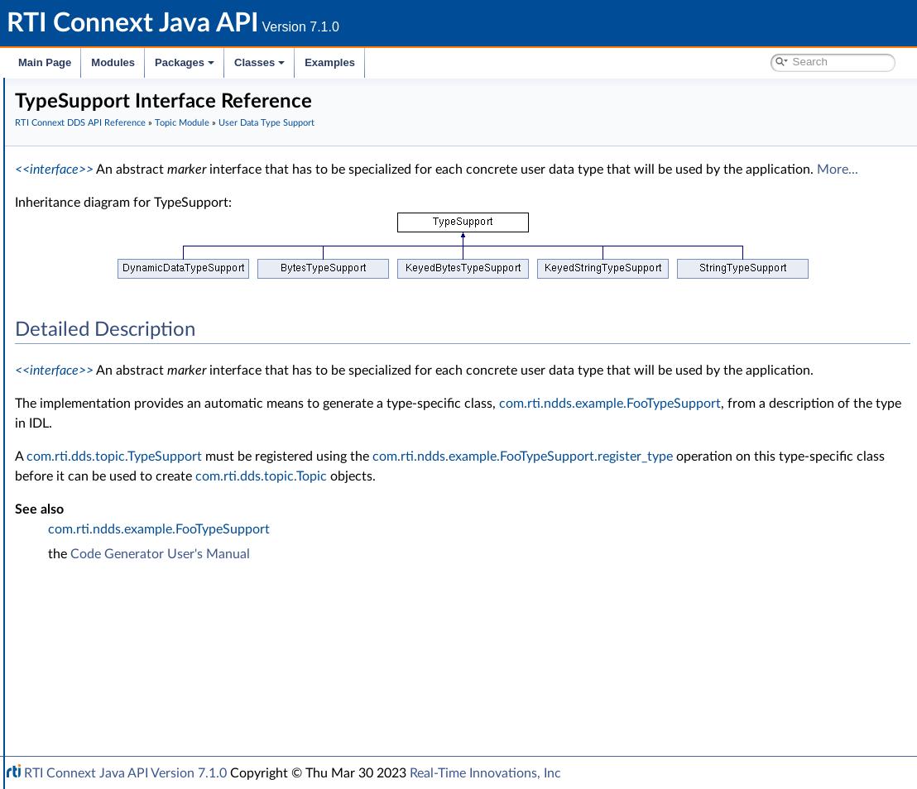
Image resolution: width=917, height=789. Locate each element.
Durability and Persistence (121, 620)
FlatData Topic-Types (121, 256)
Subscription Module (108, 493)
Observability (88, 602)
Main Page (44, 62)
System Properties (101, 638)
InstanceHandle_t (125, 347)
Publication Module (104, 475)
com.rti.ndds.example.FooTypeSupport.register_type (413, 516)
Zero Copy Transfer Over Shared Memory (173, 274)
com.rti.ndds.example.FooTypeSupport (374, 463)
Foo (90, 311)
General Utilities (95, 584)
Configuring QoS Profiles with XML (144, 656)
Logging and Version (105, 565)
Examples (330, 62)
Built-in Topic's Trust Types (135, 438)
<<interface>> (302, 169)
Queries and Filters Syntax (121, 547)
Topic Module (89, 220)
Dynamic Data (105, 456)
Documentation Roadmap (108, 147)
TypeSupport (113, 384)
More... (442, 189)
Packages (184, 62)
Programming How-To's (100, 693)
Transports (81, 529)
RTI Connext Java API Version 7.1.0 (125, 773)
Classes (259, 62)
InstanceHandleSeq (130, 365)
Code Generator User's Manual (408, 613)
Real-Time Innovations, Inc (485, 773)
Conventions (73, 165)
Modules (113, 62)
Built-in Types (102, 420)
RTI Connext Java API (70, 92)
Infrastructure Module (111, 511)
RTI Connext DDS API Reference (125, 183)
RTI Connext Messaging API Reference (152, 675)
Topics (83, 238)
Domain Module (96, 202)
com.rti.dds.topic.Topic (384, 536)
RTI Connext (60, 111)
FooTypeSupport (122, 329)
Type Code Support (117, 402)
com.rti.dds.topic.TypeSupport (362, 496)
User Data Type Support (129, 293)
